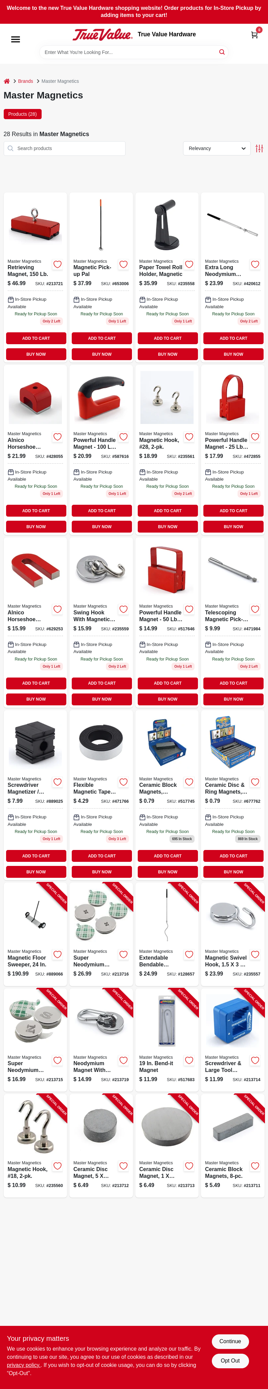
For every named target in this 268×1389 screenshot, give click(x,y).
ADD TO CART (36, 338)
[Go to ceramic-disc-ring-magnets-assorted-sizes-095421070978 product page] (233, 795)
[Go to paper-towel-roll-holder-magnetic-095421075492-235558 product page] (167, 277)
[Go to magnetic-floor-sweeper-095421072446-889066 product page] (35, 934)
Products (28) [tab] (22, 114)
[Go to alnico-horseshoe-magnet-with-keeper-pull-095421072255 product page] (35, 622)
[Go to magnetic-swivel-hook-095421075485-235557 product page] (233, 934)
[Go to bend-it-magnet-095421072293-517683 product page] (167, 1040)
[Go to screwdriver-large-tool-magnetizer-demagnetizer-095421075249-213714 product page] (233, 1040)
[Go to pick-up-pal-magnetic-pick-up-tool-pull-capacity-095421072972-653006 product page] (101, 277)
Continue (230, 1341)
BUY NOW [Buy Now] (36, 354)
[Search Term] (134, 52)
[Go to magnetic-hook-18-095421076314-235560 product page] (35, 1146)
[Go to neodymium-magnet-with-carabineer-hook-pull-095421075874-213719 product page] (101, 1040)
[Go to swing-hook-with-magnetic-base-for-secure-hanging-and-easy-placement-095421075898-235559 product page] (101, 622)
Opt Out (230, 1361)
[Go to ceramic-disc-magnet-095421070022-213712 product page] (101, 1146)
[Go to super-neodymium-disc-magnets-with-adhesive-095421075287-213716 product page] (101, 934)
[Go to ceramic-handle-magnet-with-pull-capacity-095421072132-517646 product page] (167, 622)
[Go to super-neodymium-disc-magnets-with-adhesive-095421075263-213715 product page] (35, 1040)
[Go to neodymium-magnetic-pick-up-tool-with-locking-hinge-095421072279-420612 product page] (233, 277)
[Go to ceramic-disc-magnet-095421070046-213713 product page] (167, 1146)
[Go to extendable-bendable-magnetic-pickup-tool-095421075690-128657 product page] (167, 934)
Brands (25, 81)
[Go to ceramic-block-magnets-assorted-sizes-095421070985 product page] (167, 795)
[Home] (7, 81)
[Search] (222, 51)
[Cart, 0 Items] (254, 34)
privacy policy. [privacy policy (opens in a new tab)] (24, 1365)
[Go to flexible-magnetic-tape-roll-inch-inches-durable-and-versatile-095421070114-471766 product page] (101, 795)
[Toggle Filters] (259, 148)
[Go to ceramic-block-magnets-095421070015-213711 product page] (233, 1146)
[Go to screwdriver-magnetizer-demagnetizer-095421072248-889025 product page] (35, 795)
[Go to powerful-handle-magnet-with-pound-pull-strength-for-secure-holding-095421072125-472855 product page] (233, 450)
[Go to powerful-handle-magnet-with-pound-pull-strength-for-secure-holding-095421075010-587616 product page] (101, 450)
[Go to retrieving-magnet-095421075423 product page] (35, 277)
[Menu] (15, 39)
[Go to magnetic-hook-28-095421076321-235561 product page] (167, 450)
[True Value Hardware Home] (102, 35)
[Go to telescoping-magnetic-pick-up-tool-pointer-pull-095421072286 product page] (233, 622)
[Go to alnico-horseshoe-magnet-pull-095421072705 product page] (35, 450)
